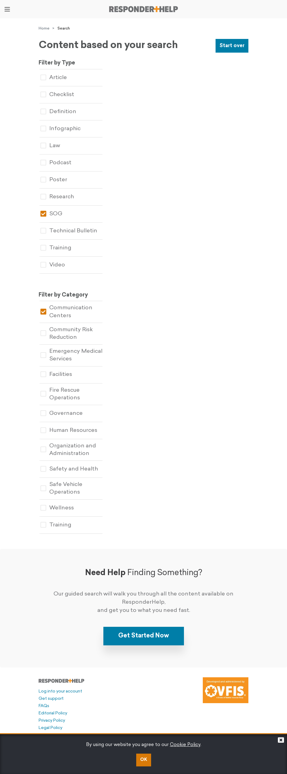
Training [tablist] (55, 248)
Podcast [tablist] (55, 163)
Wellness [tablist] (57, 508)
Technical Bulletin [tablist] (68, 231)
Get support (51, 698)
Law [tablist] (50, 146)
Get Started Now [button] (143, 636)
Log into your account (60, 691)
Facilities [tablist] (56, 374)
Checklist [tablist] (57, 94)
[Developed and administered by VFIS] (225, 690)
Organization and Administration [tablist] (68, 449)
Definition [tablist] (58, 111)
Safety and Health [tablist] (69, 469)
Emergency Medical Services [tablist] (71, 355)
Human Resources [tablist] (68, 430)
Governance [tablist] (61, 413)
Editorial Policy (53, 713)
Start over (232, 45)
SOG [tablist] (51, 214)
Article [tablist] (53, 77)
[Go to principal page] (143, 9)
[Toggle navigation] (7, 9)
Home (44, 28)
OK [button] (143, 760)
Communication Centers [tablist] (66, 311)
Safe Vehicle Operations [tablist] (61, 488)
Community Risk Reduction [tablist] (66, 333)
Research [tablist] (57, 197)
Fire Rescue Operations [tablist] (60, 394)
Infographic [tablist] (60, 129)
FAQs (44, 706)
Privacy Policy (52, 720)
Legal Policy (50, 728)
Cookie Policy (185, 745)
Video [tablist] (52, 265)
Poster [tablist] (53, 180)
